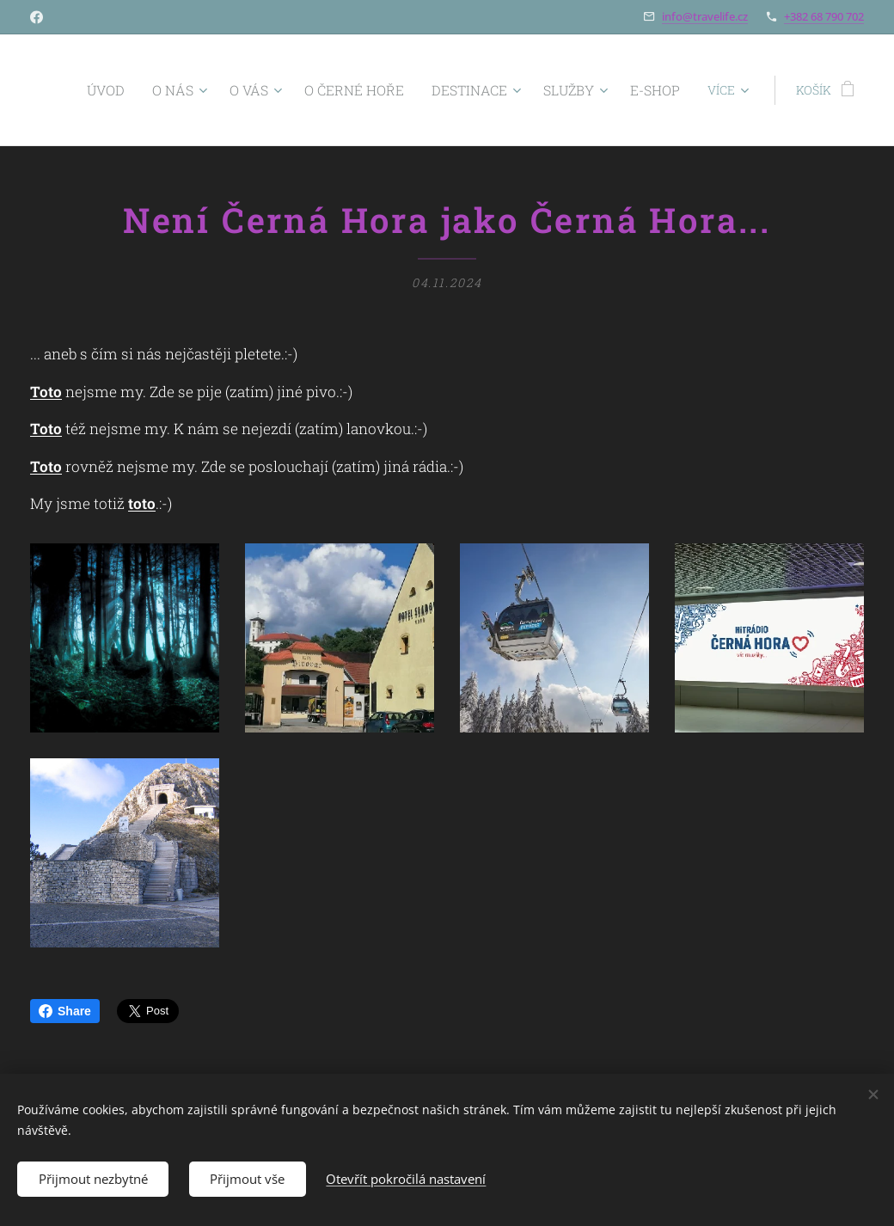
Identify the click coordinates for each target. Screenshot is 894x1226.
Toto (46, 392)
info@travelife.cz (705, 16)
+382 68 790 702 (824, 16)
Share (65, 1011)
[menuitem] (155, 90)
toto (142, 503)
